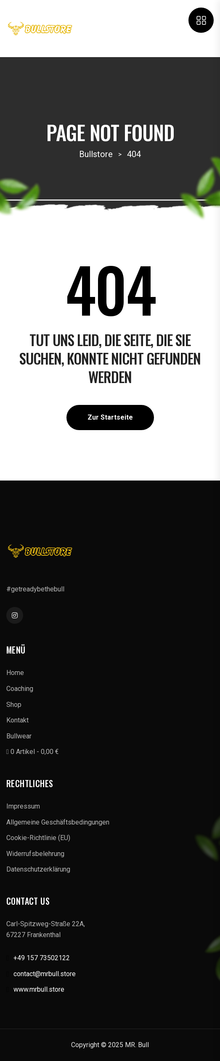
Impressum (23, 806)
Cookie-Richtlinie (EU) (38, 838)
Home (15, 673)
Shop (13, 705)
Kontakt (17, 720)
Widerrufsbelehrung (35, 854)
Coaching (19, 689)
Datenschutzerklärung (38, 869)
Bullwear (19, 736)
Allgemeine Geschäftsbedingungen (57, 822)
